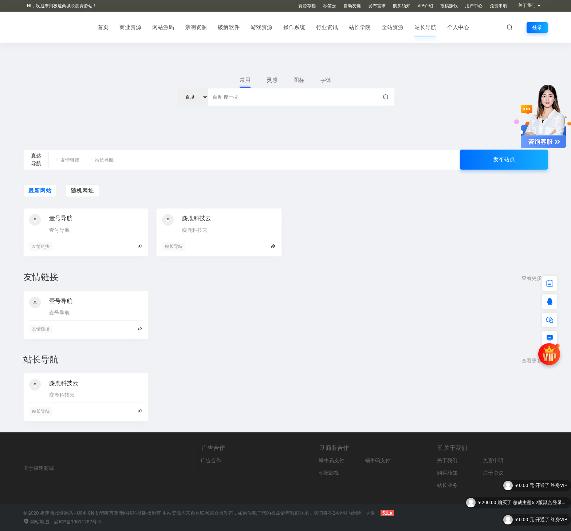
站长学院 (360, 27)
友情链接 (66, 160)
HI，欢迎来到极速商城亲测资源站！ (62, 5)
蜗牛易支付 (331, 460)
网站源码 (163, 27)
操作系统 (294, 27)
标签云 (329, 5)
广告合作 (211, 460)
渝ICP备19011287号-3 (77, 521)
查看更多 (534, 278)
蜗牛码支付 (377, 460)
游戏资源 (261, 27)
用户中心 (474, 5)
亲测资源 (196, 27)
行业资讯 (327, 27)
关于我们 (447, 460)
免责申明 (498, 5)
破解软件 (229, 27)
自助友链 (352, 5)
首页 (103, 27)
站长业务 (447, 485)
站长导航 (425, 27)
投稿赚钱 (449, 5)
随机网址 (82, 190)
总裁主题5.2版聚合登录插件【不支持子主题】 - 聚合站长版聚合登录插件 (540, 503)
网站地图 (36, 521)
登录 (537, 27)
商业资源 (130, 27)
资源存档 (307, 5)
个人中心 (458, 27)
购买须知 (401, 5)
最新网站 (40, 190)
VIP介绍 (425, 5)
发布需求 (377, 5)
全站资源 (392, 27)
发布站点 (504, 159)
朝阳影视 (329, 473)
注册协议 (493, 473)
